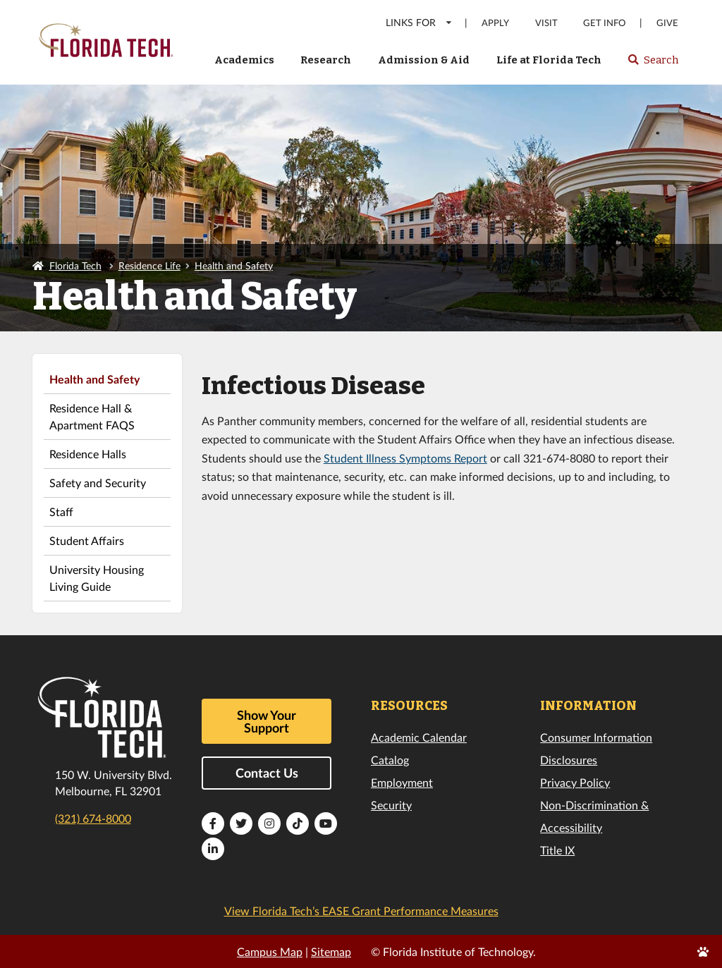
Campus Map (269, 951)
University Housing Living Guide (96, 578)
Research (325, 60)
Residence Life (149, 265)
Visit (546, 23)
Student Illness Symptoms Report (405, 458)
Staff (61, 511)
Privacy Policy (575, 782)
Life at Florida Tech (548, 60)
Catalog (390, 759)
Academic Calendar (419, 737)
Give (667, 23)
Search (652, 64)
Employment (402, 782)
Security (391, 804)
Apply (495, 23)
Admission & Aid (424, 60)
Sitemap (331, 951)
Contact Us (266, 772)
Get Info (604, 23)
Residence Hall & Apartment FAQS (92, 416)
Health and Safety (234, 265)
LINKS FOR (419, 22)
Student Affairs (86, 540)
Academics (244, 60)
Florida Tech (75, 265)
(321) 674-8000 (93, 818)
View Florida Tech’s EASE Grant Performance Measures (361, 910)
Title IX (557, 850)
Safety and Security (97, 482)
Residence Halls (87, 453)
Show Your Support (266, 721)
